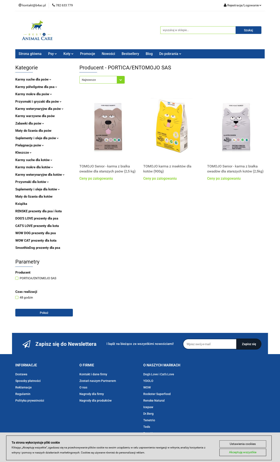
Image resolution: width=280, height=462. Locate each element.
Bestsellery (130, 54)
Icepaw (148, 407)
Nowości (108, 54)
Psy (52, 54)
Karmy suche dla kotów (33, 160)
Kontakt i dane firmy (93, 374)
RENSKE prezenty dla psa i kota (38, 211)
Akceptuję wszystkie (242, 452)
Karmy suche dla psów (33, 79)
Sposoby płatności (28, 381)
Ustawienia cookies (243, 444)
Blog (149, 54)
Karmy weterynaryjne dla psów (39, 109)
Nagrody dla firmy (91, 394)
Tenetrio (149, 420)
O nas (83, 387)
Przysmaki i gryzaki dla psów (38, 102)
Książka (21, 204)
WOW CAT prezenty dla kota (35, 240)
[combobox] (102, 80)
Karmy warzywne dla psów (35, 116)
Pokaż (44, 312)
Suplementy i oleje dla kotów (37, 189)
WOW (147, 387)
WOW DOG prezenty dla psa (35, 233)
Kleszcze (23, 153)
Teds (146, 427)
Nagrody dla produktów (95, 400)
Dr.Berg (148, 413)
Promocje (87, 54)
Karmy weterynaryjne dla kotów (40, 175)
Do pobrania (170, 54)
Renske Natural (154, 400)
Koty (68, 54)
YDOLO (148, 381)
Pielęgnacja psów (29, 145)
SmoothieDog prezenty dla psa (37, 248)
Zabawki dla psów (29, 123)
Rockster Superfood (157, 394)
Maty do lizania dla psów (33, 131)
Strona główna (30, 54)
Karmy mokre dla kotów (34, 167)
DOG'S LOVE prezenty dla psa (36, 218)
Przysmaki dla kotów (32, 182)
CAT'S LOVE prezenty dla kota (37, 226)
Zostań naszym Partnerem (97, 381)
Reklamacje (23, 387)
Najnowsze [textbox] (89, 79)
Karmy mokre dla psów (33, 94)
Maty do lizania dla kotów (33, 197)
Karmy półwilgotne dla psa (36, 87)
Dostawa (21, 374)
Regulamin (22, 394)
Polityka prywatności (29, 400)
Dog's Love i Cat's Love (158, 374)
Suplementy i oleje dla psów (37, 138)
